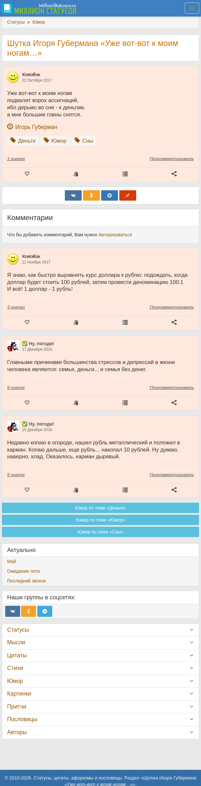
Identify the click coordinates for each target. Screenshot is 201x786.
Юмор (15, 681)
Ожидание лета (23, 571)
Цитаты (17, 655)
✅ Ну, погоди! (38, 343)
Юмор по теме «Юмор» (100, 519)
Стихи (15, 668)
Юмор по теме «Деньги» (100, 507)
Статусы (18, 630)
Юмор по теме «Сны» (100, 531)
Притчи (16, 706)
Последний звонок (26, 580)
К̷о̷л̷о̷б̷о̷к (31, 74)
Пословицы (22, 719)
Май (11, 561)
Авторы (17, 732)
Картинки (19, 693)
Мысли (16, 642)
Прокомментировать (172, 158)
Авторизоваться (115, 234)
